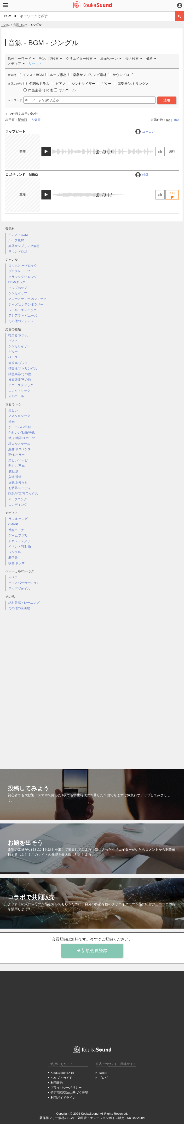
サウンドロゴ (17, 251)
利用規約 (57, 1083)
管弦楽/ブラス (18, 363)
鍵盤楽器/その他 (19, 374)
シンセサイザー (19, 346)
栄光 (11, 421)
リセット (35, 63)
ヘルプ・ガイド (61, 1078)
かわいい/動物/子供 (21, 432)
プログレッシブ (19, 271)
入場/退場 (15, 477)
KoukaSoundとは (62, 1073)
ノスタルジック (19, 416)
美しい (13, 410)
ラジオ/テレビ (18, 519)
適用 (166, 100)
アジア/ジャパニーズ (22, 315)
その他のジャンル (20, 321)
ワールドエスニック (22, 310)
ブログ (103, 1078)
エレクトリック (19, 391)
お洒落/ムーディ (19, 488)
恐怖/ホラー (16, 455)
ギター (13, 352)
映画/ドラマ (16, 563)
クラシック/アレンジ (22, 277)
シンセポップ (17, 293)
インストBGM (18, 235)
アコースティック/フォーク (27, 299)
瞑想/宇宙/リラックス (23, 493)
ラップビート (15, 131)
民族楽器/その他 (19, 379)
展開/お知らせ (18, 482)
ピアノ (13, 341)
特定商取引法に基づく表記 (69, 1092)
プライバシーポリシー (66, 1087)
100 (175, 120)
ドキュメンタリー (20, 541)
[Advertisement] (92, 686)
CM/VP (13, 524)
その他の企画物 (19, 608)
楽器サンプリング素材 (24, 246)
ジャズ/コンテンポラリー (26, 304)
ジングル (14, 552)
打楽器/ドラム (18, 335)
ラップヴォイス (19, 588)
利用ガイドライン (63, 1097)
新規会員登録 (92, 950)
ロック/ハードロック (22, 265)
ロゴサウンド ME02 (21, 175)
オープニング (17, 499)
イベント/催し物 (19, 546)
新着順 (22, 120)
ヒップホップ (17, 288)
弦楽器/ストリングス (22, 368)
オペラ (13, 577)
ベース (13, 357)
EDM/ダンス (16, 282)
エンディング (17, 504)
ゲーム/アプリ (18, 535)
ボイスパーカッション (24, 583)
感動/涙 (13, 471)
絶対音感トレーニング (24, 602)
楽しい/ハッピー (19, 460)
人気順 (35, 120)
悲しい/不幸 (16, 466)
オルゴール (16, 396)
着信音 (13, 557)
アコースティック (20, 385)
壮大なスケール (19, 444)
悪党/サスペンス (19, 449)
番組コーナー (17, 530)
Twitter (103, 1073)
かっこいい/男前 (19, 427)
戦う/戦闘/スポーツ (21, 438)
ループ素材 (16, 240)
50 (168, 120)
